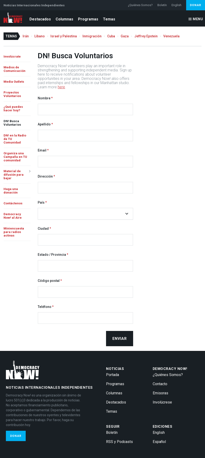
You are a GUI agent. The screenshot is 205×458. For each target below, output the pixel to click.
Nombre (44, 98)
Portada (112, 375)
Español (159, 441)
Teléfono (44, 307)
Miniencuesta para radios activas (14, 232)
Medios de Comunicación (14, 69)
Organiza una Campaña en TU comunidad (15, 156)
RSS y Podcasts (119, 441)
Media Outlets (14, 81)
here (61, 87)
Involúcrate (12, 56)
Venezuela (171, 36)
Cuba (111, 36)
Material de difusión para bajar (14, 174)
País (41, 202)
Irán (26, 36)
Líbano (39, 36)
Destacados (40, 19)
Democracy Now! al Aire (13, 215)
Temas (109, 19)
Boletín (162, 5)
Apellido (44, 124)
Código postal (49, 281)
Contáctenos (13, 203)
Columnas (64, 19)
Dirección (45, 176)
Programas (88, 19)
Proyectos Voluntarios (12, 94)
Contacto (160, 384)
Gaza (125, 36)
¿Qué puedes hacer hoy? (13, 108)
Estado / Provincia (52, 254)
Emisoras (160, 393)
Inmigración (92, 36)
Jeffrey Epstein (146, 36)
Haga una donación (11, 190)
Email (42, 150)
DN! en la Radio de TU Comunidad (15, 139)
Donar (195, 5)
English (176, 5)
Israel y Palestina (63, 36)
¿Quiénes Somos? (140, 5)
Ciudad (43, 228)
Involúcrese (162, 402)
